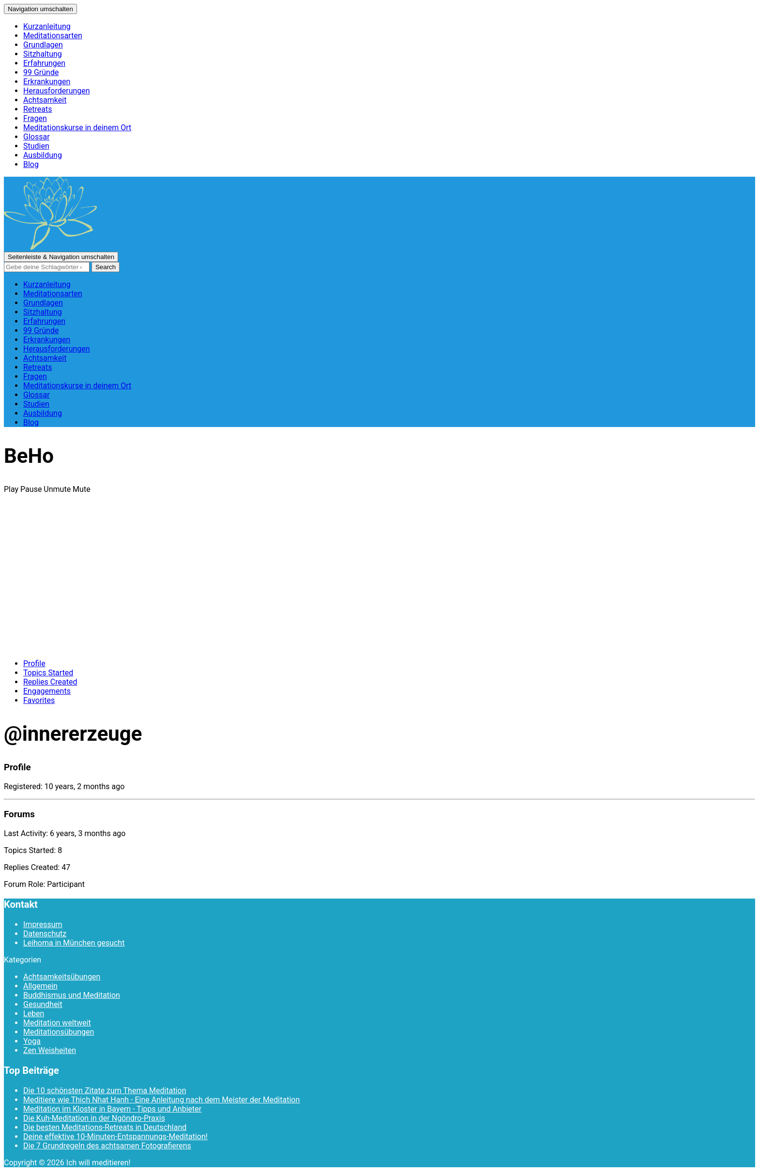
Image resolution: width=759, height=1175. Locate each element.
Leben (33, 1013)
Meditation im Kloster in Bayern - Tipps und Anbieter (112, 1109)
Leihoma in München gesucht (73, 942)
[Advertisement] (379, 583)
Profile (34, 663)
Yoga (32, 1041)
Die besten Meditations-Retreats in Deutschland (104, 1127)
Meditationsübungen (58, 1032)
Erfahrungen (44, 63)
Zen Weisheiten (49, 1050)
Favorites (39, 700)
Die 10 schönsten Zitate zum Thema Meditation (104, 1090)
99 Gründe (41, 72)
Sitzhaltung (42, 54)
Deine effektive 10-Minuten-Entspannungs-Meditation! (115, 1136)
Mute (82, 489)
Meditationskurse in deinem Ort (77, 127)
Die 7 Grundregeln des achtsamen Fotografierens (107, 1145)
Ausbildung (42, 155)
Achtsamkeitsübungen (61, 976)
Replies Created (50, 682)
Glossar (36, 136)
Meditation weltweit (57, 1022)
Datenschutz (44, 933)
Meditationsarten (52, 35)
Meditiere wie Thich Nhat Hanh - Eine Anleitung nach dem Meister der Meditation (161, 1099)
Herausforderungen (56, 90)
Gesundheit (42, 1004)
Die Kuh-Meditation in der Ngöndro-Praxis (94, 1118)
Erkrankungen (46, 81)
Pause (31, 489)
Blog (31, 164)
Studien (36, 146)
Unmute (57, 489)
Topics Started (48, 672)
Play (11, 489)
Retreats (37, 109)
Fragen (35, 118)
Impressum (42, 924)
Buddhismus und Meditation (71, 995)
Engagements (47, 691)
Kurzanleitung (47, 26)
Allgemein (40, 986)
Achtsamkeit (44, 100)
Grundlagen (43, 44)
